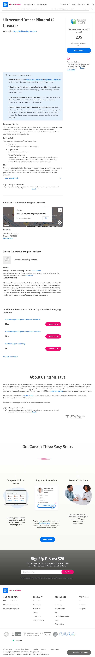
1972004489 (36, 271)
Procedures (83, 599)
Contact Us (37, 615)
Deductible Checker (62, 615)
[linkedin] (73, 633)
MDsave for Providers (11, 603)
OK (46, 218)
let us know (29, 275)
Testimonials (59, 623)
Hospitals (82, 607)
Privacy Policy (54, 576)
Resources (36, 607)
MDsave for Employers (11, 607)
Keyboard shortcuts (31, 226)
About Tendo (37, 603)
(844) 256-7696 (44, 523)
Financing (58, 603)
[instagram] (65, 633)
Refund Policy (60, 607)
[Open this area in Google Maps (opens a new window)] (7, 225)
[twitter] (69, 633)
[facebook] (61, 633)
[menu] (39, 4)
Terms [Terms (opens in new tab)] (50, 226)
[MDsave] (12, 4)
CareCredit (28, 396)
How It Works (59, 599)
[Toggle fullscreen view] (60, 210)
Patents (43, 647)
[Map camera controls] (60, 222)
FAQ (56, 611)
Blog (56, 619)
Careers (35, 611)
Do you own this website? (24, 218)
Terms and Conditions (22, 647)
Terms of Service (64, 576)
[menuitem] (29, 4)
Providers (82, 603)
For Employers (42, 4)
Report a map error (58, 226)
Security (35, 647)
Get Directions (8, 238)
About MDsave (38, 599)
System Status (54, 647)
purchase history (57, 391)
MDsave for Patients (10, 599)
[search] (88, 4)
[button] (33, 75)
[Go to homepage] (12, 588)
